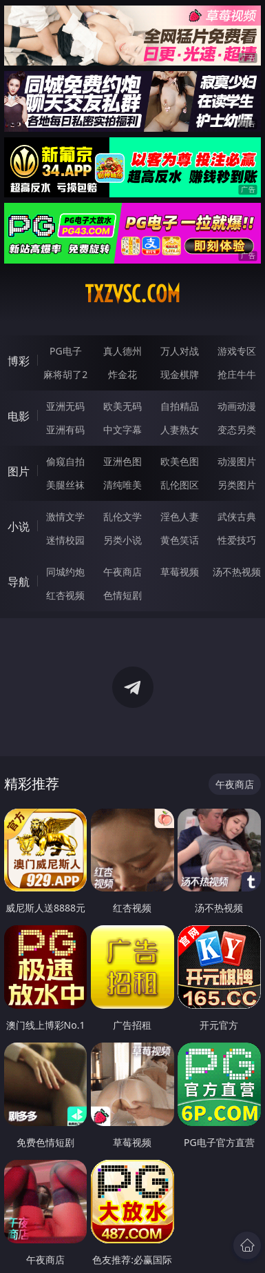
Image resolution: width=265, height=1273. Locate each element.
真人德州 (122, 350)
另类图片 (237, 484)
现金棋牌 (179, 374)
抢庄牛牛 (237, 374)
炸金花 (122, 374)
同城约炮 (65, 571)
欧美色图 (179, 461)
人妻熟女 (179, 429)
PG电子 (66, 350)
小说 (19, 526)
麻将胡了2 (65, 374)
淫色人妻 (179, 516)
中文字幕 (122, 429)
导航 (19, 581)
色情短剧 (122, 595)
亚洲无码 (65, 406)
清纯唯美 (122, 484)
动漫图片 (237, 461)
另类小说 (122, 539)
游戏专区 (237, 350)
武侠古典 (237, 516)
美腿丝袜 (65, 484)
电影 (19, 416)
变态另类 (237, 429)
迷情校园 (65, 539)
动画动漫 (237, 406)
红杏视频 (65, 595)
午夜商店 (122, 571)
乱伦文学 (122, 516)
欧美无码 (122, 406)
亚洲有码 (65, 429)
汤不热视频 (237, 571)
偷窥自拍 (65, 461)
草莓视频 (179, 571)
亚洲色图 (122, 461)
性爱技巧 (237, 539)
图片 (19, 471)
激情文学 (65, 516)
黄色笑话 (179, 539)
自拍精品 (179, 406)
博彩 (19, 360)
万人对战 (179, 350)
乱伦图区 (179, 484)
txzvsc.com (132, 294)
